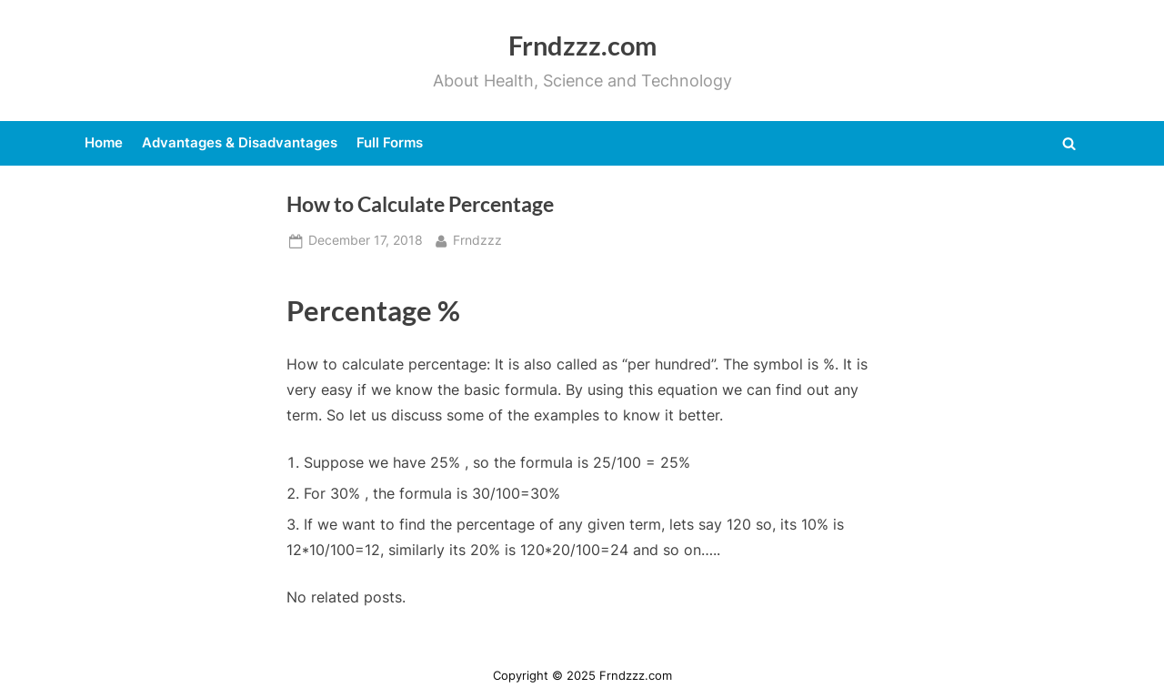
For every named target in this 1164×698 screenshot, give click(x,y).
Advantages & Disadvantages (239, 142)
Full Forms (389, 142)
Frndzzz (477, 239)
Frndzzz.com (582, 45)
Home (104, 142)
